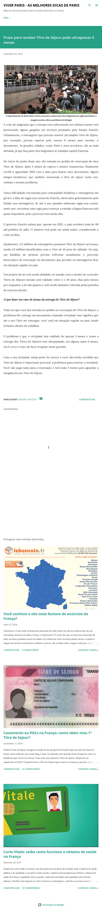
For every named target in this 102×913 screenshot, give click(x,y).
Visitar (40, 17)
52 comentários (31, 769)
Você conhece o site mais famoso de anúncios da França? (46, 616)
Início (6, 17)
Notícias (32, 399)
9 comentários (30, 650)
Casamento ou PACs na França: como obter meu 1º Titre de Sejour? (48, 735)
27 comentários (31, 888)
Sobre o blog (23, 17)
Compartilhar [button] (87, 399)
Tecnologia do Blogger (51, 904)
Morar (54, 17)
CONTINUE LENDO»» (88, 650)
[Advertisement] (51, 508)
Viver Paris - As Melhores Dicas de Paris (41, 5)
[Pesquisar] (89, 5)
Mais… (82, 17)
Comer (68, 17)
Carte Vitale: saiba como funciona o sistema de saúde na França (50, 854)
